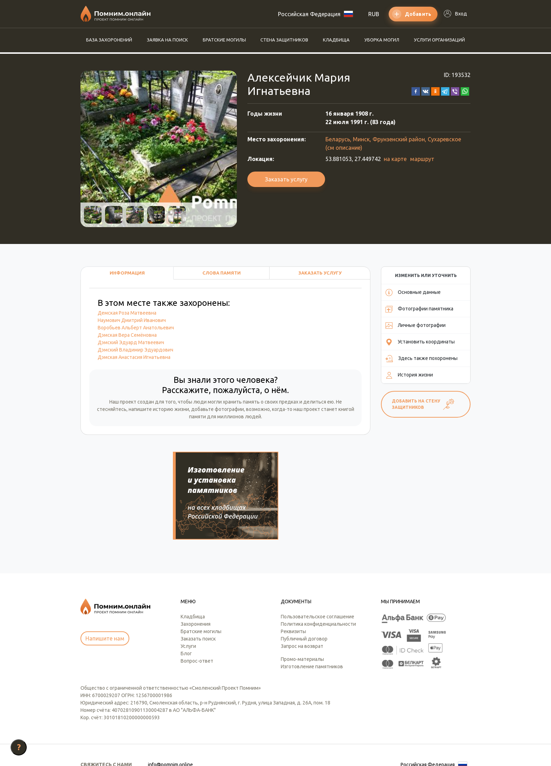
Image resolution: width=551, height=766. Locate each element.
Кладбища (336, 39)
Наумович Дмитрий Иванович (132, 320)
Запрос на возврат (302, 605)
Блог (186, 613)
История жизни (409, 375)
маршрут (422, 159)
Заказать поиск (198, 598)
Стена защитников (284, 39)
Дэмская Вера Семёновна (127, 335)
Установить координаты (420, 342)
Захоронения (195, 583)
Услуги (188, 605)
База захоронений (109, 39)
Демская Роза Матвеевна (127, 313)
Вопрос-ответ (197, 620)
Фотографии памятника (419, 309)
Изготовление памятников (312, 626)
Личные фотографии (415, 325)
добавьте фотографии (217, 409)
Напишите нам (104, 597)
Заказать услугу (286, 179)
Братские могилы (224, 39)
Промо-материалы (302, 618)
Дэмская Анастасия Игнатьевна (134, 357)
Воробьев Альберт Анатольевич (136, 327)
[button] (415, 90)
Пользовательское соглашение (317, 576)
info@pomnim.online (170, 724)
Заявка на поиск (167, 39)
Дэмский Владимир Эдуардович (135, 350)
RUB (373, 14)
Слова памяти (221, 272)
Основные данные (413, 292)
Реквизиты (293, 590)
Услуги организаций (439, 39)
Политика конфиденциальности (318, 583)
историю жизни (171, 409)
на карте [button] (395, 159)
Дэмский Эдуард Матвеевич (131, 342)
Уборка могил (381, 39)
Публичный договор (304, 598)
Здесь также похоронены (421, 358)
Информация (127, 272)
